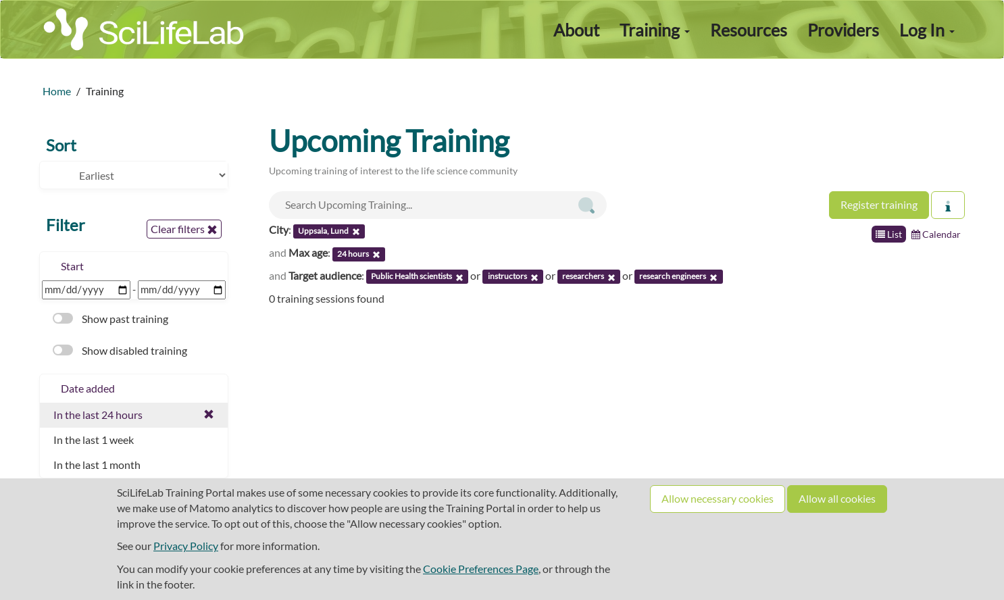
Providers (843, 30)
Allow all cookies (837, 498)
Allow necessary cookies (717, 498)
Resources (748, 30)
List (889, 234)
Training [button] (655, 30)
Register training (879, 204)
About (576, 30)
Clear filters (184, 229)
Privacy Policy (185, 545)
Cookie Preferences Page (480, 568)
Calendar (936, 234)
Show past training (110, 318)
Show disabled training (120, 350)
